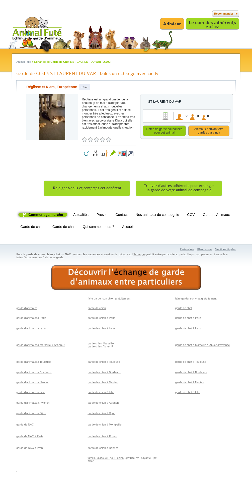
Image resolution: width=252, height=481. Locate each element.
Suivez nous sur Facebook (16, 14)
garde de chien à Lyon (101, 329)
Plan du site (204, 250)
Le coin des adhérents (212, 22)
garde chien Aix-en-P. (101, 347)
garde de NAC (25, 425)
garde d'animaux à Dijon (31, 413)
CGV (191, 215)
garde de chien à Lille (101, 392)
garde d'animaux (26, 308)
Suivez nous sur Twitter (23, 14)
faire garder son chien (101, 299)
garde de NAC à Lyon (29, 448)
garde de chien (97, 308)
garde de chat (183, 308)
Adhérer (172, 24)
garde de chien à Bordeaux (104, 373)
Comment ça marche (45, 215)
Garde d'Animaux (216, 215)
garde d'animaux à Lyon (31, 329)
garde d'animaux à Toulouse (33, 362)
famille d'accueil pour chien (106, 458)
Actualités (81, 215)
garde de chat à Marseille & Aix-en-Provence (202, 345)
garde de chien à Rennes (103, 448)
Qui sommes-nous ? (98, 227)
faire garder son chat (188, 299)
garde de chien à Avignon (103, 403)
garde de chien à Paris (101, 318)
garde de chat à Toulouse (190, 362)
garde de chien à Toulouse (104, 362)
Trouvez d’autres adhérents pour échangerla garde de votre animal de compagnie (179, 189)
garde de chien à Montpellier (105, 425)
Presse (102, 215)
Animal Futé (23, 61)
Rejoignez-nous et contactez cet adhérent (87, 189)
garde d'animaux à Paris (31, 318)
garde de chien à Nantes (103, 383)
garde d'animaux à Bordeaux (33, 373)
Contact (122, 215)
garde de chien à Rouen (102, 437)
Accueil (127, 227)
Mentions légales (225, 250)
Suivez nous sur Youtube (31, 14)
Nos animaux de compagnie (157, 215)
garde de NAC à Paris (29, 437)
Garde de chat (63, 227)
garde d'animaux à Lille (30, 392)
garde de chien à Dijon (101, 413)
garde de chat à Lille (187, 392)
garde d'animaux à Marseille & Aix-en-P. (40, 345)
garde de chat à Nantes (189, 383)
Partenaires (187, 250)
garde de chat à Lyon (188, 329)
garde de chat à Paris (188, 318)
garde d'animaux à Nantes (32, 383)
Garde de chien (32, 227)
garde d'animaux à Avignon (32, 403)
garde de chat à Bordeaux (191, 373)
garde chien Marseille (101, 344)
